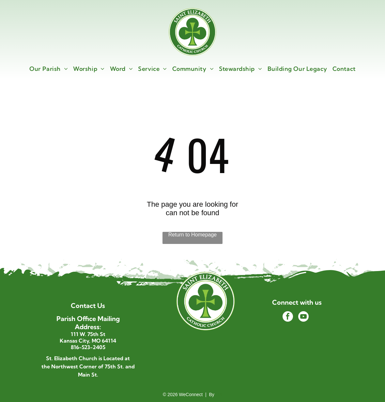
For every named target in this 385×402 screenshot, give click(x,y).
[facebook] (288, 317)
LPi (219, 394)
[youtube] (303, 317)
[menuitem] (48, 69)
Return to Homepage (192, 234)
